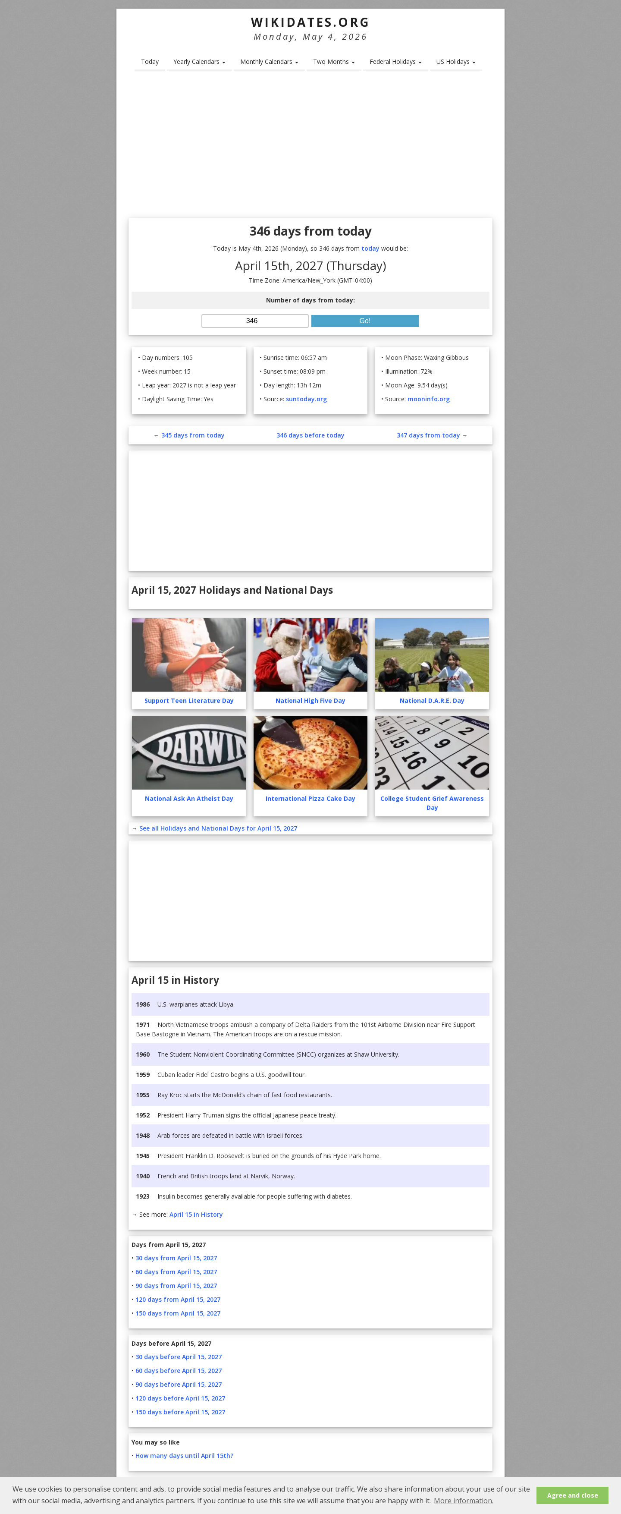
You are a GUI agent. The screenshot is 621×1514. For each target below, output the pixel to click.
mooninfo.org (429, 399)
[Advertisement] (310, 147)
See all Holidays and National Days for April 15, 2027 (218, 828)
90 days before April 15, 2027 (178, 1384)
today (370, 248)
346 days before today (310, 435)
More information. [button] (463, 1500)
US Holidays (456, 61)
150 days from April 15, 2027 (177, 1313)
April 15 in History (196, 1214)
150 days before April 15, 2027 (180, 1412)
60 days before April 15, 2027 (178, 1370)
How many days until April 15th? (184, 1455)
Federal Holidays (396, 61)
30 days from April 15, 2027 (176, 1258)
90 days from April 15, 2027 (176, 1285)
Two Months (334, 61)
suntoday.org (306, 399)
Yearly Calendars (199, 61)
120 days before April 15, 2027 (180, 1398)
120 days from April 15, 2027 (177, 1299)
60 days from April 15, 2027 (176, 1272)
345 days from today (193, 435)
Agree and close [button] (572, 1495)
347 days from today (428, 435)
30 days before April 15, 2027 (178, 1357)
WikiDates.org (310, 22)
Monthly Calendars (269, 61)
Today (150, 61)
